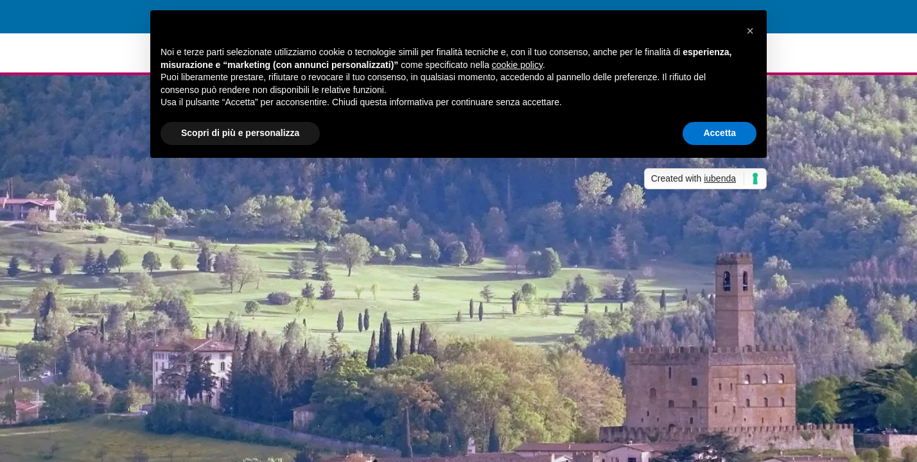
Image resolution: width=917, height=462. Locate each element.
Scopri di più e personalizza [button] (240, 133)
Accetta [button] (719, 133)
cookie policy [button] (517, 65)
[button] (750, 31)
